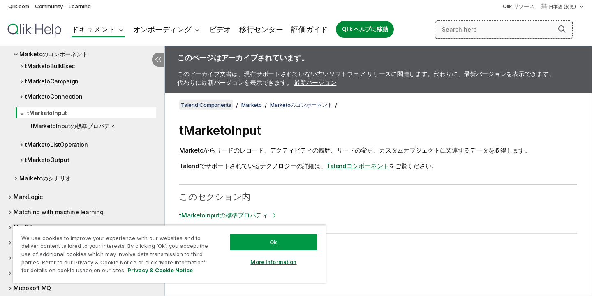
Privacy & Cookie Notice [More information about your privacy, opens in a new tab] (160, 270)
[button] (562, 29)
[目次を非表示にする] (158, 60)
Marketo (251, 105)
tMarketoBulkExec (50, 65)
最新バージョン (315, 82)
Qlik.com (18, 6)
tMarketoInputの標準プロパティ (73, 126)
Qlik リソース (518, 6)
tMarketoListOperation (56, 144)
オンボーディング (162, 29)
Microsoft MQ (32, 287)
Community (49, 6)
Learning (79, 6)
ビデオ (220, 29)
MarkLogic (28, 196)
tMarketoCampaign (52, 81)
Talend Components (206, 105)
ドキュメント (94, 29)
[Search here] (503, 29)
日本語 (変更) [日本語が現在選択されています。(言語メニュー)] (563, 6)
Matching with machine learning (59, 211)
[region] (169, 254)
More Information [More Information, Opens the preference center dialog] (273, 262)
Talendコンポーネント (357, 166)
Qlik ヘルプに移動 (365, 29)
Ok (273, 242)
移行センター (261, 29)
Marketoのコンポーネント (53, 54)
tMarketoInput (47, 112)
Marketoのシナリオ (45, 178)
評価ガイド (309, 29)
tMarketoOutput (47, 159)
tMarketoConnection (54, 96)
